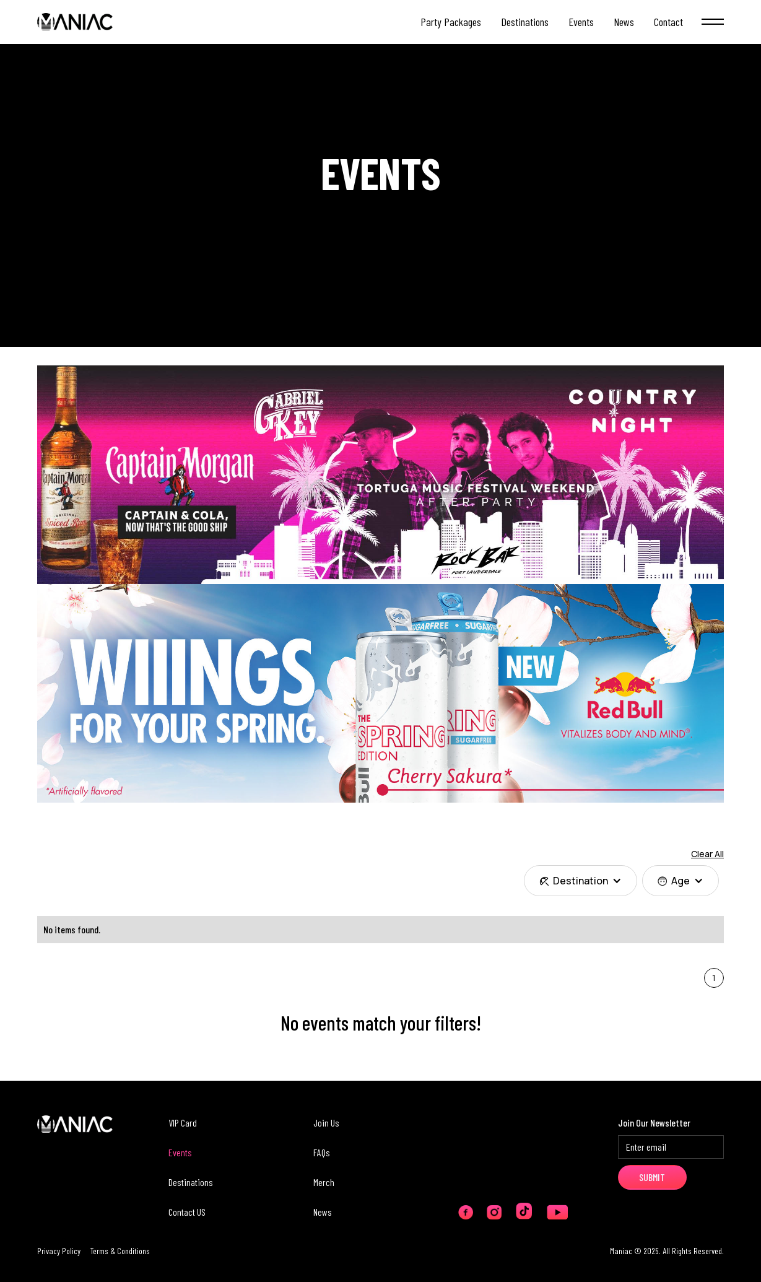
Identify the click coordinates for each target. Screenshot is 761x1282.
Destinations (190, 1182)
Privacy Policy (58, 1250)
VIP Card (182, 1122)
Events (180, 1152)
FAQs (321, 1152)
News (322, 1212)
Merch (323, 1182)
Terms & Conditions (120, 1250)
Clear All (707, 854)
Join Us (326, 1122)
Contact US (187, 1212)
